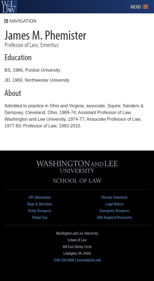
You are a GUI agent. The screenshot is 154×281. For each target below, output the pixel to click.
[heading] (8, 6)
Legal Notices (114, 204)
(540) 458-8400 (63, 260)
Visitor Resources (39, 210)
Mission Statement (114, 197)
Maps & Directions (39, 204)
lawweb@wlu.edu (89, 260)
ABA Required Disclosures (114, 217)
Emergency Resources (115, 210)
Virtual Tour (40, 217)
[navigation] (139, 7)
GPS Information (40, 197)
